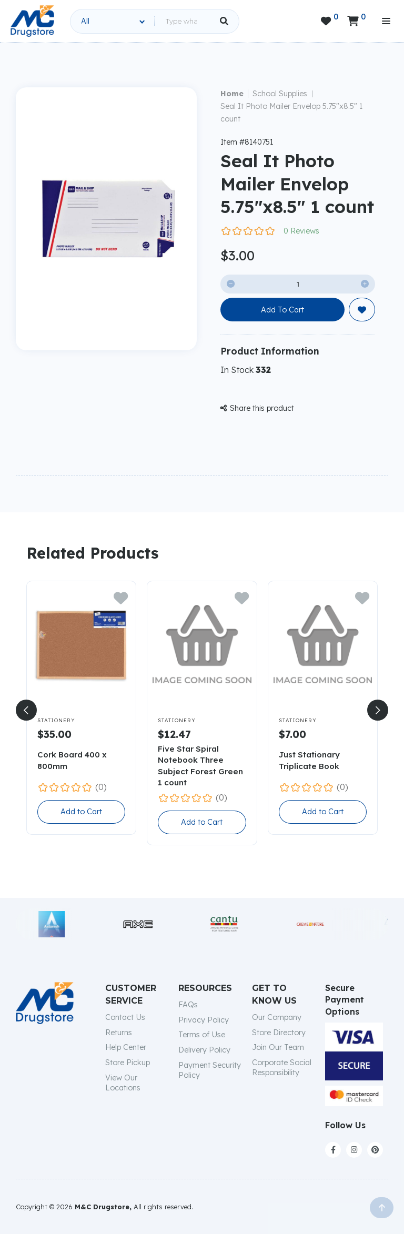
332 (263, 370)
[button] (26, 710)
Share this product (257, 408)
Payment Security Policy (209, 1070)
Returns (118, 1032)
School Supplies (279, 93)
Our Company (276, 1017)
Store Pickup (127, 1062)
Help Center (125, 1047)
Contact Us (125, 1017)
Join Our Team (278, 1047)
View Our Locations (122, 1083)
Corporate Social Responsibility (281, 1067)
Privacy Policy (203, 1020)
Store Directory (279, 1032)
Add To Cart (282, 310)
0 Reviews (301, 231)
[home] (32, 21)
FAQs (188, 1004)
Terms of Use (201, 1034)
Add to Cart (81, 811)
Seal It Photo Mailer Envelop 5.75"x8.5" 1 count (291, 113)
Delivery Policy (204, 1050)
